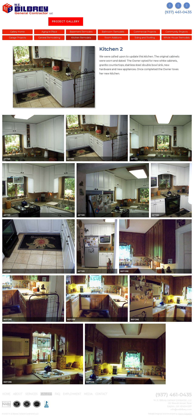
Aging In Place (49, 31)
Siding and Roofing (145, 37)
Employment (127, 21)
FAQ (57, 394)
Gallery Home (17, 31)
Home (6, 394)
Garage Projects (17, 37)
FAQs (106, 21)
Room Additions (113, 37)
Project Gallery (65, 21)
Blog (91, 21)
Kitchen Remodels (81, 37)
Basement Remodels (81, 31)
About (17, 21)
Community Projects (177, 31)
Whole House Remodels (177, 37)
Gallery (46, 394)
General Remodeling (49, 37)
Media (150, 21)
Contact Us (172, 21)
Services (37, 21)
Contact (101, 394)
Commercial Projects (145, 31)
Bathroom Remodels (113, 31)
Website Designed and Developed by (170, 414)
